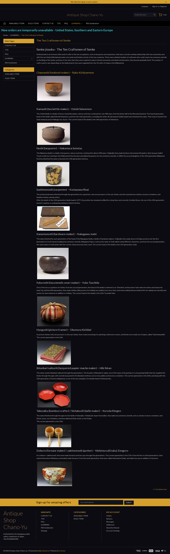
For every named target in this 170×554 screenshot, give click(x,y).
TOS (59, 23)
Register (163, 6)
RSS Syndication (92, 23)
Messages (110, 521)
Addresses (110, 524)
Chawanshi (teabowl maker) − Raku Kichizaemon (65, 72)
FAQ (66, 23)
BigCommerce (43, 550)
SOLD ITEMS (33, 23)
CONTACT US (47, 23)
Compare (144, 6)
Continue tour (161, 489)
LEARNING (76, 23)
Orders (109, 515)
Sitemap (44, 530)
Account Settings (113, 530)
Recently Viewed (112, 527)
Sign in (155, 6)
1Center (62, 550)
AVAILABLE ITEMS (16, 23)
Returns (109, 518)
